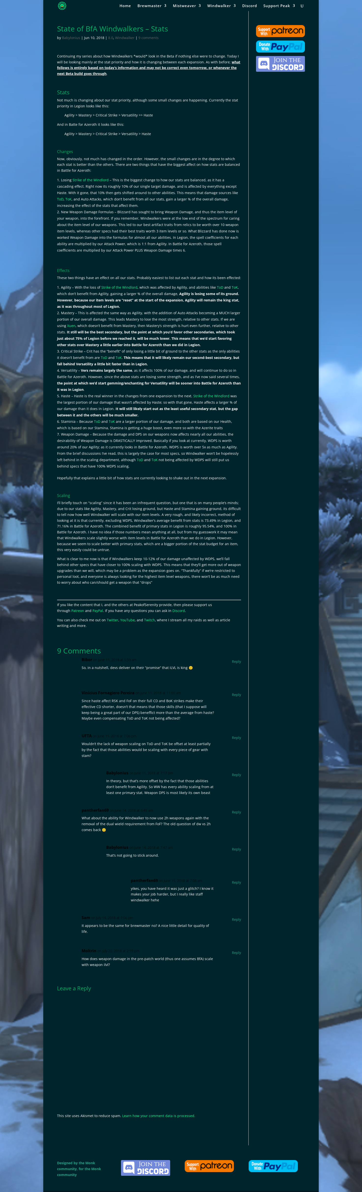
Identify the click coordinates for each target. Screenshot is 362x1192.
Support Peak (276, 6)
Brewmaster (149, 6)
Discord (249, 6)
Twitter (112, 620)
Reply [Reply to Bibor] (236, 661)
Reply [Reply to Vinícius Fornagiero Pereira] (236, 694)
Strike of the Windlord (91, 180)
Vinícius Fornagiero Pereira (108, 692)
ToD (60, 199)
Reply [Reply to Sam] (236, 919)
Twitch (149, 620)
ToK (68, 199)
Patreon (77, 610)
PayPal (97, 610)
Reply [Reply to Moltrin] (236, 952)
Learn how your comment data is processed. (158, 1115)
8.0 (110, 37)
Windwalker (219, 6)
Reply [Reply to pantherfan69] (236, 812)
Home (125, 6)
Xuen (71, 325)
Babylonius (71, 37)
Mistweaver (184, 6)
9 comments (148, 37)
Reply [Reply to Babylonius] (236, 774)
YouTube (127, 620)
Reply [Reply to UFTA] (236, 737)
